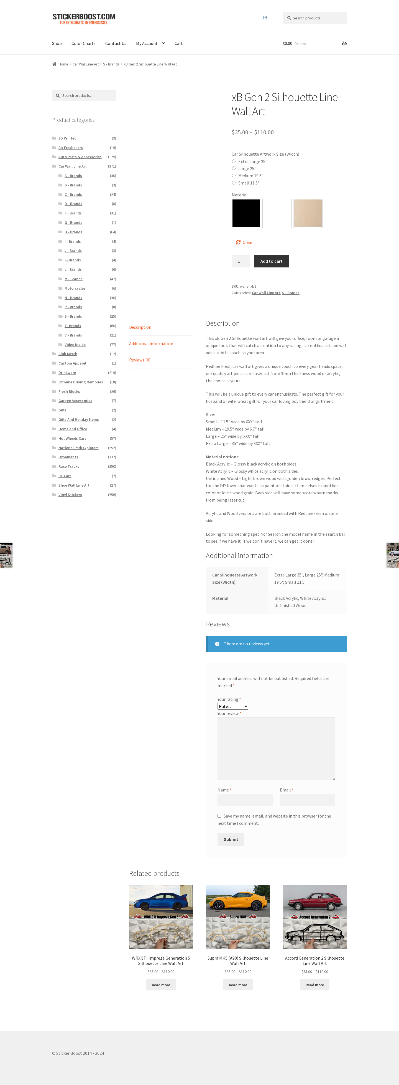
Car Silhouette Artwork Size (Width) (265, 154)
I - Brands (73, 241)
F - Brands (73, 213)
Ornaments (68, 456)
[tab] (161, 327)
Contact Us (115, 43)
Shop (57, 43)
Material (240, 195)
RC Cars (64, 475)
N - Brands (73, 297)
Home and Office (72, 428)
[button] (246, 213)
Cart (179, 43)
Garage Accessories (75, 400)
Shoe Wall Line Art (73, 485)
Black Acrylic (246, 213)
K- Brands (73, 259)
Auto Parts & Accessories (80, 156)
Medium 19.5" (251, 175)
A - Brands (73, 175)
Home (63, 64)
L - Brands (73, 269)
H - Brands (73, 231)
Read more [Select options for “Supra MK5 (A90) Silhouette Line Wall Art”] (238, 984)
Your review (229, 713)
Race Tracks (68, 466)
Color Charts (83, 43)
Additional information (151, 343)
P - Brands (73, 306)
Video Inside (75, 344)
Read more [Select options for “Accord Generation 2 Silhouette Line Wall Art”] (315, 984)
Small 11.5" (249, 183)
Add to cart (271, 261)
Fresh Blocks (69, 391)
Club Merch (67, 353)
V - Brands (73, 335)
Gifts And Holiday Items (78, 419)
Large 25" (247, 168)
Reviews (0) (139, 360)
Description (140, 327)
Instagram (265, 17)
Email (287, 790)
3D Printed (67, 138)
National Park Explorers (78, 447)
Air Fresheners (70, 147)
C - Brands (73, 194)
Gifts (62, 410)
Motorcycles (75, 288)
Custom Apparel (72, 363)
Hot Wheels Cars (72, 438)
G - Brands (73, 222)
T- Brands (73, 325)
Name (225, 790)
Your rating (229, 699)
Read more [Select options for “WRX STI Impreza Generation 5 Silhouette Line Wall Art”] (161, 984)
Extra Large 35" (252, 161)
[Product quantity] (241, 261)
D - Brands (73, 203)
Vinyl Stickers (70, 494)
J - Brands (73, 250)
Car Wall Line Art (86, 64)
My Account (147, 43)
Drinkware (67, 372)
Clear (248, 242)
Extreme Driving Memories (80, 382)
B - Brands (73, 185)
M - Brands (74, 278)
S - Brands (111, 64)
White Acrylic (277, 213)
